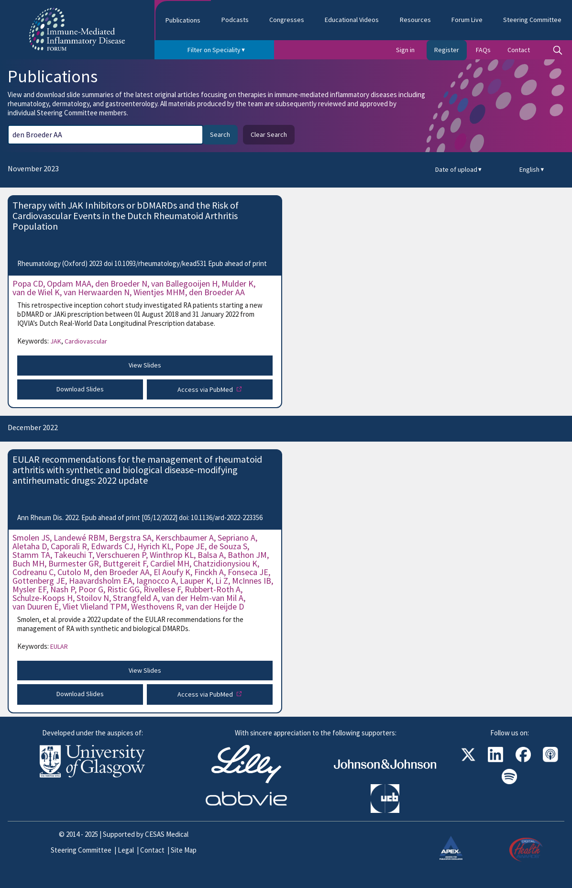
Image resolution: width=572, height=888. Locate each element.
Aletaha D (29, 546)
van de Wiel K (36, 292)
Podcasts (235, 19)
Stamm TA (31, 554)
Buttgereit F (124, 563)
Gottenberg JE (38, 580)
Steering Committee (81, 850)
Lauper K (195, 580)
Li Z (221, 580)
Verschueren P (121, 554)
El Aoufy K (172, 571)
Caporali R (69, 546)
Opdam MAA (69, 283)
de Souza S (228, 546)
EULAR (59, 646)
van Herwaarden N (97, 292)
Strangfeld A (135, 597)
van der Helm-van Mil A (202, 597)
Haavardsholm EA (100, 580)
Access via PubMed (205, 389)
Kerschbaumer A (184, 537)
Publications (182, 20)
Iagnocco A (156, 580)
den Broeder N (121, 283)
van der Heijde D (215, 606)
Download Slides (80, 389)
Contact (518, 49)
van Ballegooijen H (184, 283)
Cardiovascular (86, 341)
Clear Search (269, 134)
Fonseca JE (248, 571)
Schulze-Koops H (42, 597)
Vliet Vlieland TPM (95, 606)
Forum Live (467, 19)
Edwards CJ (112, 546)
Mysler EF (29, 589)
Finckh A (209, 571)
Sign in (405, 49)
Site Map (184, 850)
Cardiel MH (169, 563)
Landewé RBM (79, 537)
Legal (126, 850)
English (532, 169)
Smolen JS (31, 537)
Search (220, 134)
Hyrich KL (154, 546)
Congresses (286, 19)
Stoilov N (93, 597)
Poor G (90, 589)
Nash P (62, 589)
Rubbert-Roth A (213, 589)
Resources (415, 19)
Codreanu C (33, 571)
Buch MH (28, 563)
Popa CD (27, 283)
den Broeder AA (217, 292)
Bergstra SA (130, 537)
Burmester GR (73, 563)
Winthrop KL (172, 554)
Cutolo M (73, 571)
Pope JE (190, 546)
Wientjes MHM (159, 292)
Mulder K (237, 283)
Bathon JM (247, 554)
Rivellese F (162, 589)
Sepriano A (236, 537)
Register (446, 49)
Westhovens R (156, 606)
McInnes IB (251, 580)
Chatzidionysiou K (225, 563)
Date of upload (459, 169)
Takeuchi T (73, 554)
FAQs (483, 49)
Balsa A (211, 554)
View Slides (145, 365)
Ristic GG (123, 589)
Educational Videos (352, 19)
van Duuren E (35, 606)
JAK (56, 341)
